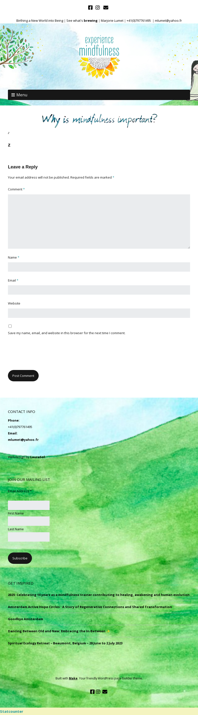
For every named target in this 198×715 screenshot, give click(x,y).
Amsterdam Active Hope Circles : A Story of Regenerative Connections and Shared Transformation (90, 607)
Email (13, 280)
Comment (16, 189)
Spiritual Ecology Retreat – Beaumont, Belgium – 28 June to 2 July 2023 (65, 643)
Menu (21, 95)
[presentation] (45, 355)
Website (14, 303)
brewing (91, 20)
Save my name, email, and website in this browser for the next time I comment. (66, 333)
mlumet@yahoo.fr (23, 439)
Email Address (20, 491)
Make (73, 678)
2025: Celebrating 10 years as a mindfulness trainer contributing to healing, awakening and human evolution (99, 594)
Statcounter (11, 711)
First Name (16, 513)
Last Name (16, 529)
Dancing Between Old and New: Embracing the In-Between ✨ (59, 631)
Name (13, 257)
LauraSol (37, 457)
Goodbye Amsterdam (25, 619)
